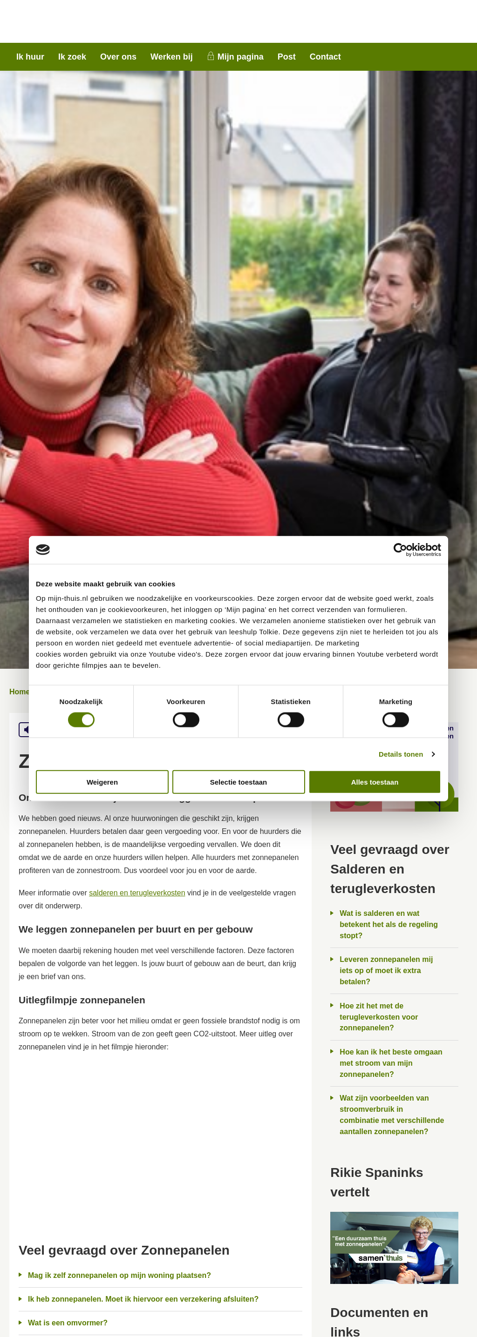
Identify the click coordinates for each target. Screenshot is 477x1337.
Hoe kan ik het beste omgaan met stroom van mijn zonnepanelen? (391, 1063)
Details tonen (401, 754)
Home (19, 692)
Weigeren (102, 782)
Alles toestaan (375, 782)
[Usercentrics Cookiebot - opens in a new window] (400, 550)
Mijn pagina (241, 56)
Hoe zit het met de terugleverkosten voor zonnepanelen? (379, 1017)
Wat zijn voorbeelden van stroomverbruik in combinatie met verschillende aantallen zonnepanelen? (392, 1114)
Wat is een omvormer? (68, 1323)
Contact (325, 56)
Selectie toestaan (238, 782)
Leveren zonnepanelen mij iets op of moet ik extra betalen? (386, 970)
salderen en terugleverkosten (137, 893)
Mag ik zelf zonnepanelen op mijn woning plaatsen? (119, 1275)
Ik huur (30, 56)
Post (287, 56)
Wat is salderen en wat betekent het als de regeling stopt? (389, 924)
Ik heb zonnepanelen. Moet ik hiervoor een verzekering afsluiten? (143, 1299)
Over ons (118, 56)
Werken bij (171, 56)
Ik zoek (72, 56)
